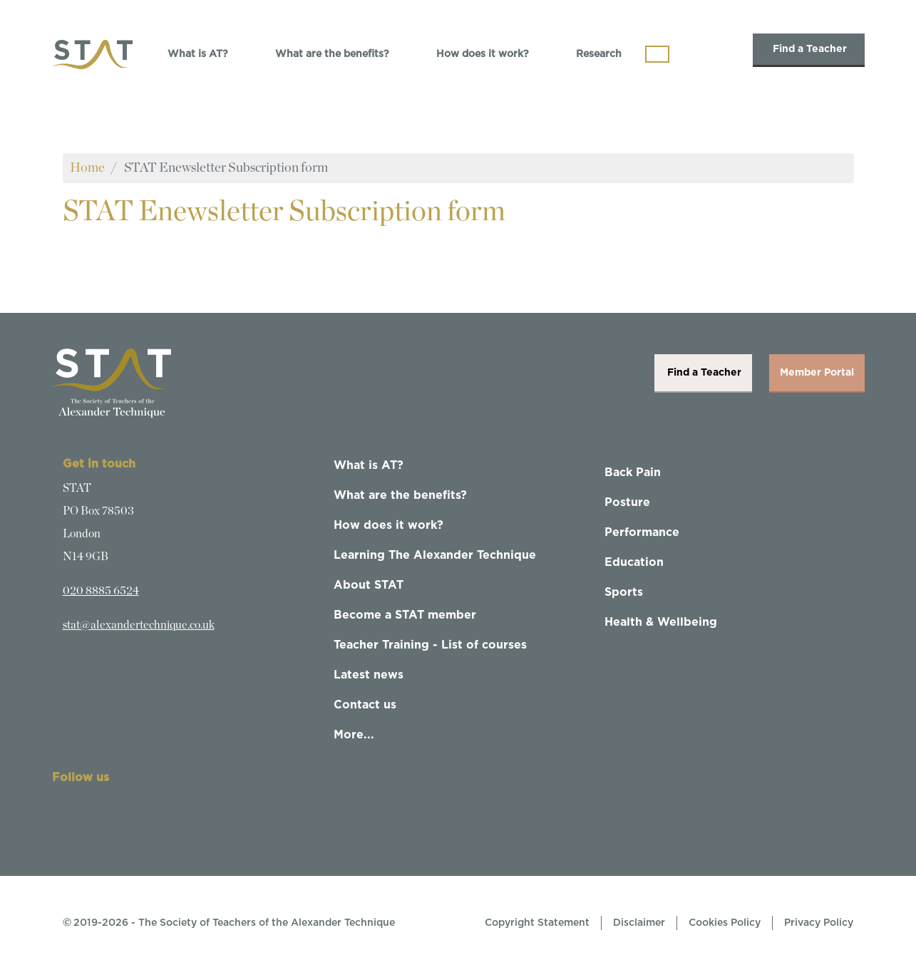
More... (354, 735)
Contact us (365, 705)
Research (599, 54)
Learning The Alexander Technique (435, 555)
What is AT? (198, 54)
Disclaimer (639, 923)
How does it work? (482, 54)
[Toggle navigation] (657, 54)
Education (634, 562)
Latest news (368, 675)
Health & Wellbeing (660, 622)
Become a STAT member (405, 615)
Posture (627, 502)
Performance (641, 532)
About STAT (368, 585)
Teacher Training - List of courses (430, 645)
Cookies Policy (725, 923)
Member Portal (817, 373)
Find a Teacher (809, 49)
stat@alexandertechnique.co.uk (139, 625)
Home (87, 168)
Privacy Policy (818, 923)
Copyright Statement (537, 923)
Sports (623, 592)
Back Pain (632, 472)
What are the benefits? (332, 54)
